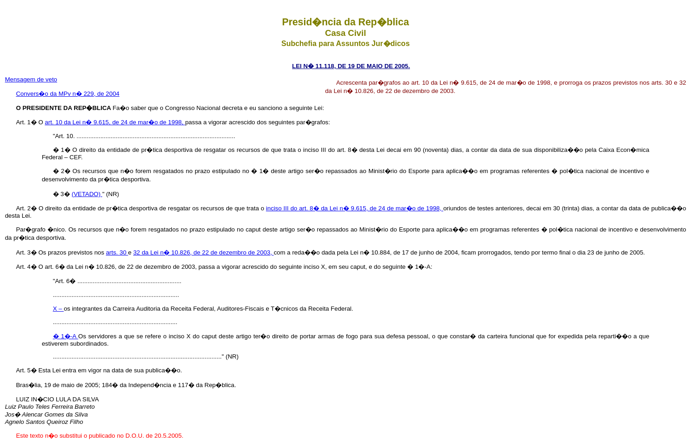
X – (58, 308)
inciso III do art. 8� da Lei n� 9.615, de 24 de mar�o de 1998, (354, 208)
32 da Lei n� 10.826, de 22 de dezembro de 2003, (203, 252)
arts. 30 (117, 252)
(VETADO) (86, 194)
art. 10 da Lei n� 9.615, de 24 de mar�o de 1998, (115, 122)
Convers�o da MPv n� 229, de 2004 (68, 93)
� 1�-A (65, 336)
